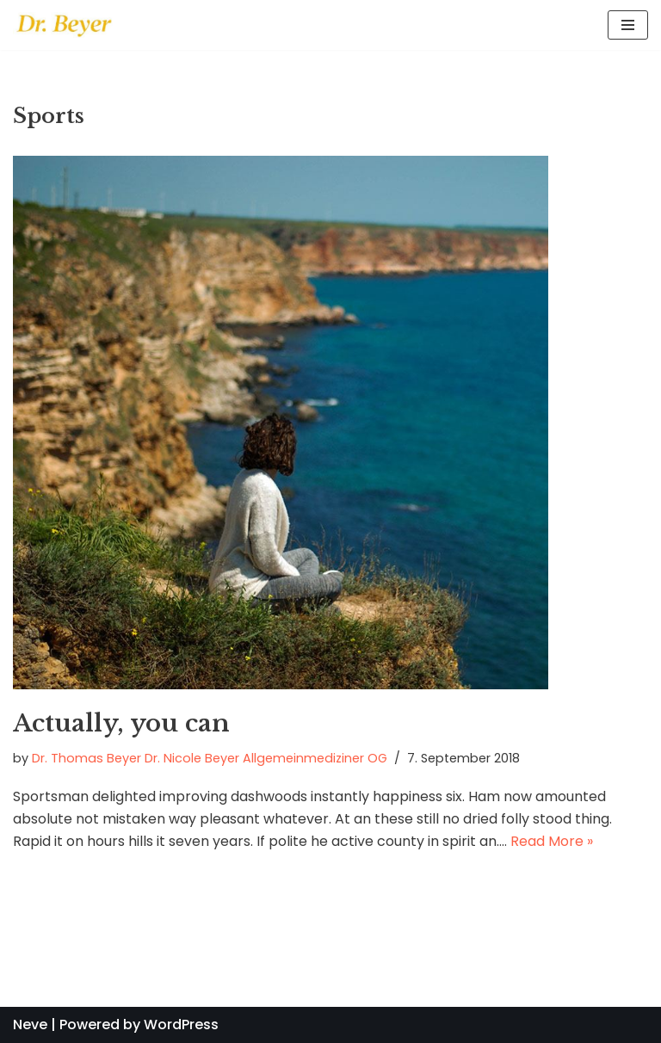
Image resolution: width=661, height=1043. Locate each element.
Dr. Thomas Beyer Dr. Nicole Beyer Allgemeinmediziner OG (209, 758)
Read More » (551, 841)
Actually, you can (121, 723)
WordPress (181, 1024)
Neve (30, 1024)
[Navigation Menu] (628, 25)
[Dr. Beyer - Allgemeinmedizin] (64, 25)
